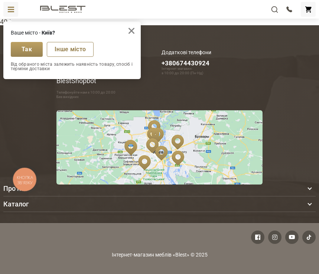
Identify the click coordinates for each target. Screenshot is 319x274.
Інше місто (70, 49)
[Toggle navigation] (10, 9)
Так (27, 49)
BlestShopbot (76, 81)
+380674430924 (185, 63)
